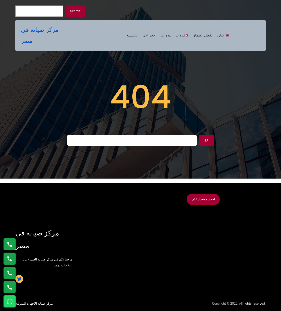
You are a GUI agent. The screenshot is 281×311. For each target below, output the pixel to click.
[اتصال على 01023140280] (10, 273)
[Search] (206, 140)
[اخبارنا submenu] (227, 35)
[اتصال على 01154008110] (10, 244)
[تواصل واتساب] (10, 301)
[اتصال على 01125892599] (10, 287)
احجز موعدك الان (203, 199)
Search (75, 11)
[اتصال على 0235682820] (10, 259)
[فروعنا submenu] (187, 35)
